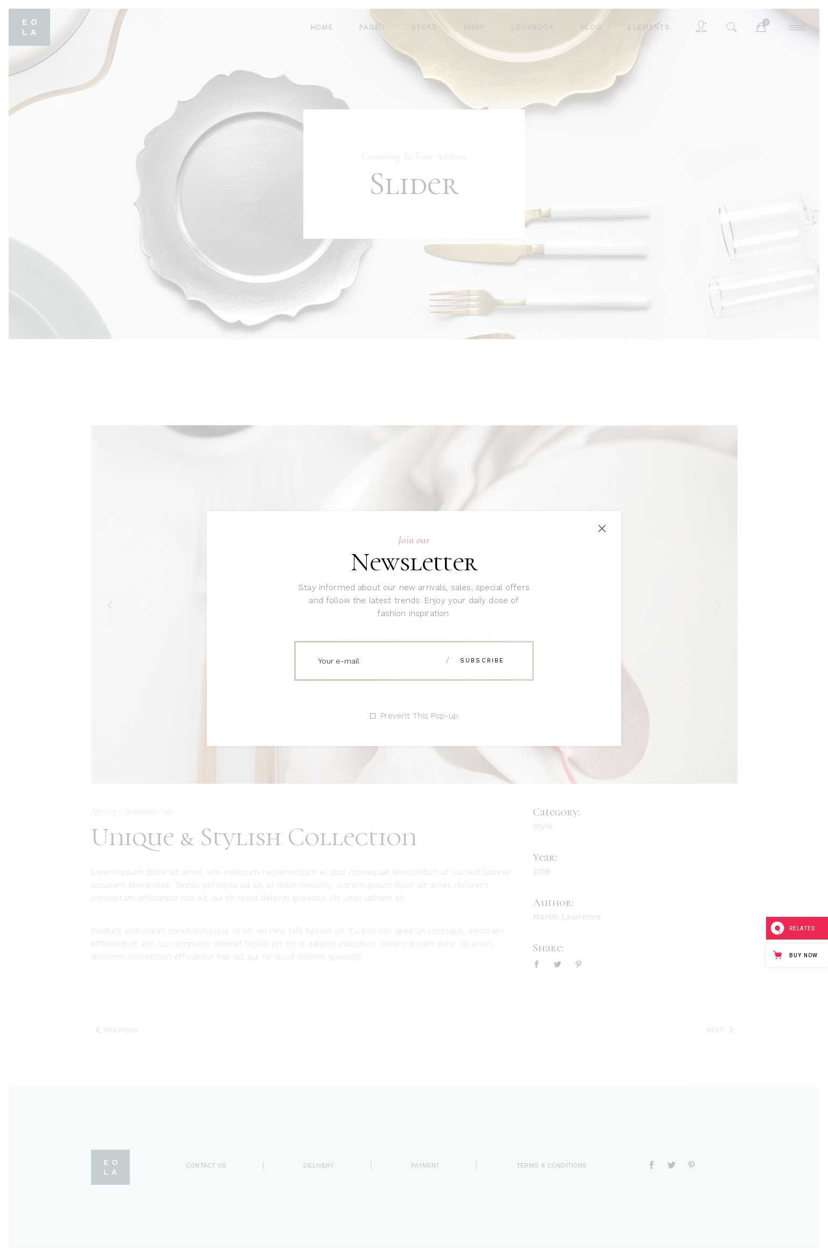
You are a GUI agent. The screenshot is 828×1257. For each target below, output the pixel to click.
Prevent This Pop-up (419, 716)
